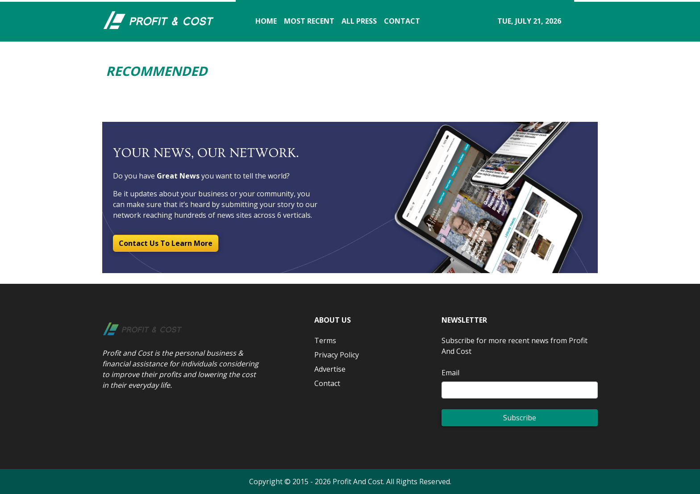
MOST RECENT (309, 21)
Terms (325, 340)
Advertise (330, 369)
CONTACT (402, 21)
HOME (266, 21)
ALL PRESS (359, 21)
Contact (327, 383)
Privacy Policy (336, 355)
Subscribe (519, 418)
